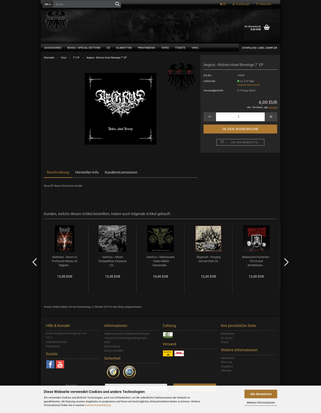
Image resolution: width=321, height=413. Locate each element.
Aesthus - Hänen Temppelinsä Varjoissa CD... (112, 263)
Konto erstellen (113, 353)
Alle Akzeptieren (261, 394)
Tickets (180, 47)
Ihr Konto (227, 340)
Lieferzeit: (209, 83)
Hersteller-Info (87, 175)
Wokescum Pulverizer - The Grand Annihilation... (256, 263)
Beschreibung (58, 175)
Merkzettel (263, 4)
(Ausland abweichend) (248, 87)
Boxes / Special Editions (84, 47)
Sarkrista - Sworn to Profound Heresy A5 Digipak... (64, 263)
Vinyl (195, 47)
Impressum (53, 348)
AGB (107, 344)
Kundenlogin (241, 4)
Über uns (226, 364)
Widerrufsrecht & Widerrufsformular (126, 336)
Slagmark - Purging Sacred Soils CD (208, 261)
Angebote (227, 368)
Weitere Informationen (261, 402)
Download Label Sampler (259, 47)
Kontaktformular (56, 344)
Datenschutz (112, 348)
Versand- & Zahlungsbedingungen (125, 340)
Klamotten (124, 47)
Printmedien (146, 47)
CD (108, 47)
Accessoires (52, 47)
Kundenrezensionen (121, 175)
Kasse (225, 344)
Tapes (165, 47)
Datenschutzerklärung (98, 405)
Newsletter (228, 360)
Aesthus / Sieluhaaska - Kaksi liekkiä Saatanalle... (160, 263)
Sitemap (226, 373)
